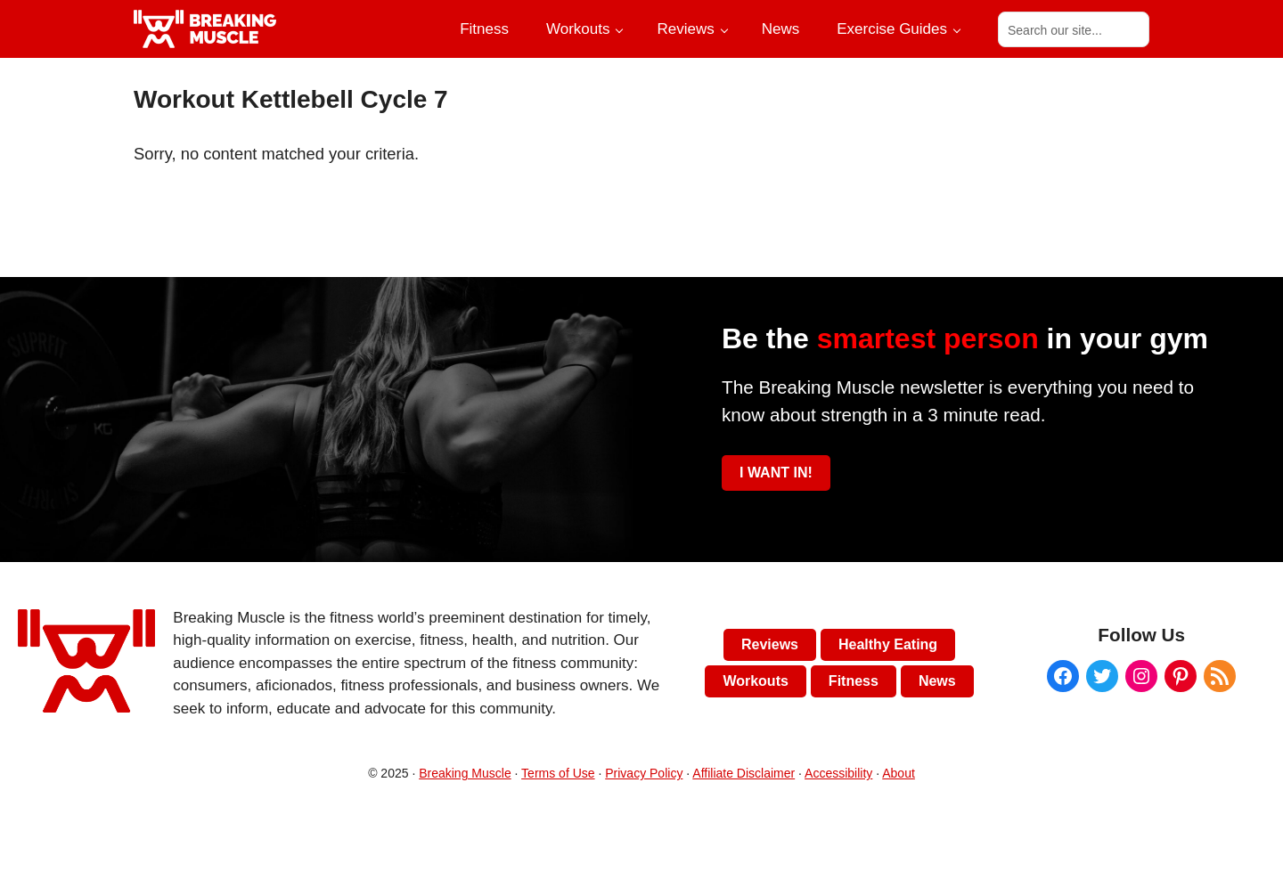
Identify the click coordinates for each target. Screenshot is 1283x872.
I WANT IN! (776, 472)
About (898, 773)
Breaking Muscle (465, 773)
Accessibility (838, 773)
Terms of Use (557, 773)
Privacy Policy (643, 773)
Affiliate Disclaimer (743, 773)
